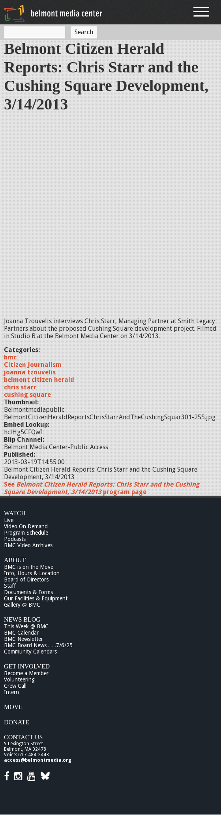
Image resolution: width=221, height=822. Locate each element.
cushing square (27, 394)
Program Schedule (26, 532)
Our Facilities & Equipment (35, 598)
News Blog (22, 619)
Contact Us (23, 737)
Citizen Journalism (33, 364)
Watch (15, 513)
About (15, 560)
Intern (11, 692)
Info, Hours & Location (32, 573)
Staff (10, 586)
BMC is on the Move (28, 567)
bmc (10, 357)
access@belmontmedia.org (37, 760)
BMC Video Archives (28, 545)
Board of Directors (26, 579)
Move (13, 707)
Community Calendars (30, 651)
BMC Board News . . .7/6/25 (38, 645)
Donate (16, 722)
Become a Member (26, 673)
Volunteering (19, 679)
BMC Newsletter (23, 639)
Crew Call (15, 686)
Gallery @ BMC (22, 605)
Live (8, 520)
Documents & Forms (28, 592)
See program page (101, 488)
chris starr (20, 387)
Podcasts (15, 539)
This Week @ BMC (26, 626)
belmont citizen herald (39, 379)
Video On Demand (26, 526)
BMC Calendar (21, 632)
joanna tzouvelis (30, 372)
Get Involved (27, 666)
